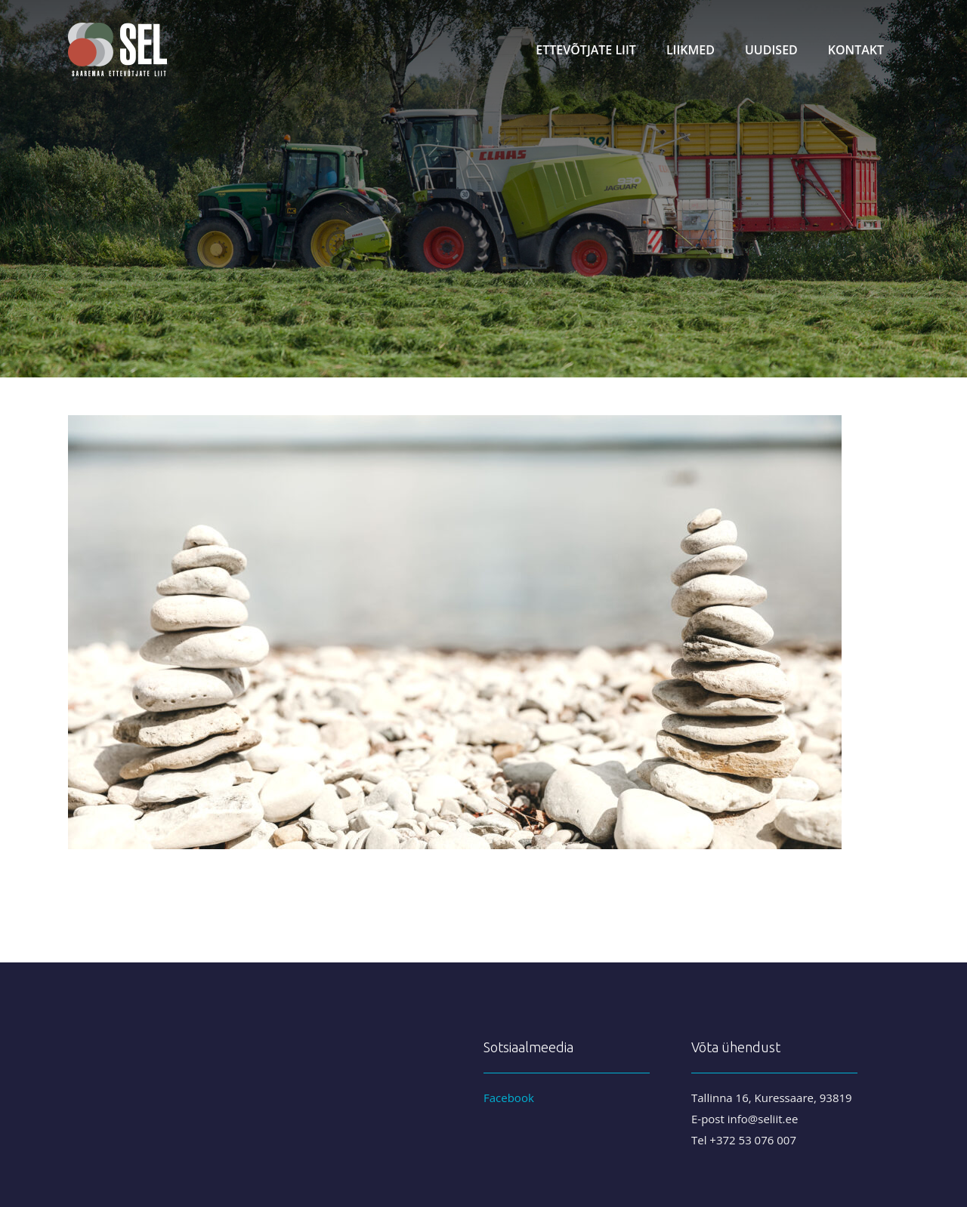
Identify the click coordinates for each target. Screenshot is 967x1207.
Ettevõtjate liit (586, 50)
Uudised (771, 50)
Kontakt (856, 50)
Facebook (509, 1097)
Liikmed (690, 50)
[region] (483, 188)
